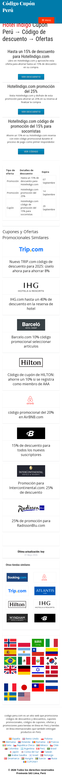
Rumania (39, 741)
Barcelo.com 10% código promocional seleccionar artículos (31, 342)
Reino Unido (30, 738)
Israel (33, 755)
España (14, 738)
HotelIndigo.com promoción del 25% (31, 89)
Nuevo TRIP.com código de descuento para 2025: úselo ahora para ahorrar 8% (31, 266)
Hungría (27, 758)
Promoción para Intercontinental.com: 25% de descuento (31, 488)
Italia (7, 745)
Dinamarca (11, 758)
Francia (53, 741)
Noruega (47, 755)
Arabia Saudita (17, 755)
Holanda (24, 741)
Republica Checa (24, 745)
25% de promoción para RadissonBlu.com (31, 523)
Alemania (9, 741)
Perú (41, 748)
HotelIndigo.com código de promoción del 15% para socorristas (31, 126)
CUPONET (30, 761)
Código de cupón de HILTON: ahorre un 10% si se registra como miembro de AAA (31, 379)
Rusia (52, 758)
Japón (14, 751)
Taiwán (46, 751)
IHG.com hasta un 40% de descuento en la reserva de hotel (31, 304)
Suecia (40, 758)
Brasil (51, 748)
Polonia (46, 738)
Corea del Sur (30, 751)
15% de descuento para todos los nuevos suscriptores (31, 450)
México (42, 745)
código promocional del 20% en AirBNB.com (31, 414)
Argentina (27, 748)
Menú (46, 20)
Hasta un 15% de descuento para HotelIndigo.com (31, 54)
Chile (54, 745)
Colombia (11, 748)
